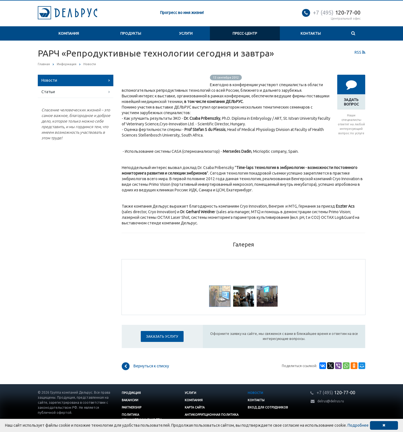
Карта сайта (195, 407)
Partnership (131, 407)
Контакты (311, 33)
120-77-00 (336, 12)
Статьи (48, 92)
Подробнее (358, 425)
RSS (360, 52)
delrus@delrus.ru (330, 401)
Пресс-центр (245, 33)
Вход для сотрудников (268, 407)
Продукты (130, 33)
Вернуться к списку (145, 366)
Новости (49, 80)
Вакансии (130, 400)
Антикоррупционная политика (211, 414)
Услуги (186, 33)
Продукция (131, 393)
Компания (68, 33)
